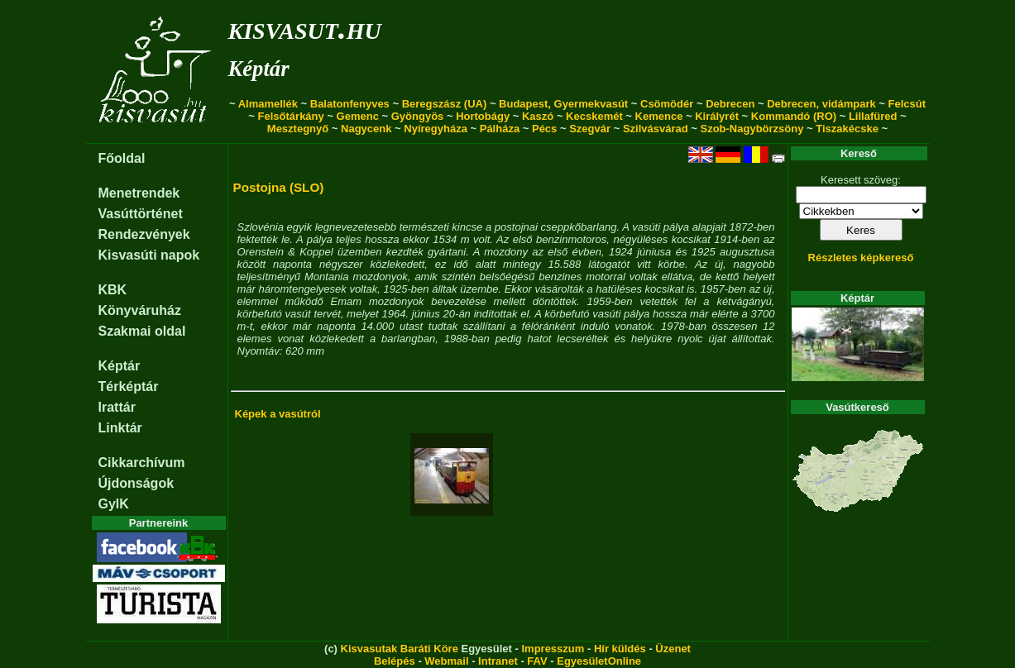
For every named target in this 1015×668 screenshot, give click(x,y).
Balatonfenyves (350, 104)
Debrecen (730, 104)
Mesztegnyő (297, 128)
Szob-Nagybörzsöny (751, 128)
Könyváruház (139, 310)
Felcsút (907, 104)
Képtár (259, 68)
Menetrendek (139, 193)
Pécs (544, 128)
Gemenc (358, 116)
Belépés (394, 661)
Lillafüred (873, 116)
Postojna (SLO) (278, 187)
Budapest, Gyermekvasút (563, 104)
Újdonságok (136, 483)
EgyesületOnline (599, 661)
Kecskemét (594, 116)
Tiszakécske (847, 128)
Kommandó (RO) (793, 116)
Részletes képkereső (861, 257)
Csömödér (666, 104)
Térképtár (128, 386)
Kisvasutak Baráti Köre (399, 648)
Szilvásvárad (655, 128)
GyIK (113, 504)
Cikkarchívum (141, 463)
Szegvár (589, 128)
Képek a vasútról (278, 414)
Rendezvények (144, 234)
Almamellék (268, 104)
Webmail (446, 661)
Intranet (498, 661)
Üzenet (673, 648)
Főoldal (122, 158)
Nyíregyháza (435, 128)
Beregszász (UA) (444, 104)
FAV (537, 661)
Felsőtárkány (291, 116)
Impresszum (552, 648)
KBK (112, 290)
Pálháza (499, 128)
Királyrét (717, 116)
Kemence (659, 116)
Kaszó (537, 116)
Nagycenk (366, 128)
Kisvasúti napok (149, 255)
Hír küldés (620, 648)
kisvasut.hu (304, 27)
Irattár (117, 407)
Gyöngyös (417, 116)
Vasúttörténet (140, 214)
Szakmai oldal (142, 331)
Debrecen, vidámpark (821, 104)
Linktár (120, 428)
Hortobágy (483, 116)
